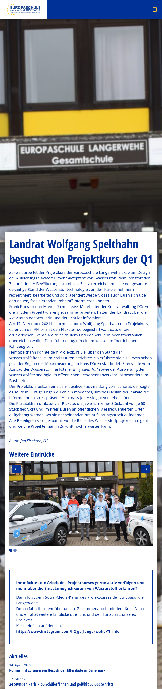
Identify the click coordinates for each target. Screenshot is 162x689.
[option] (81, 503)
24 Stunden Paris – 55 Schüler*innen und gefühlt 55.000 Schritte (61, 684)
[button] (16, 469)
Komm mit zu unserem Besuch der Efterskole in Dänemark (57, 670)
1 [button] (10, 550)
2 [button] (15, 550)
